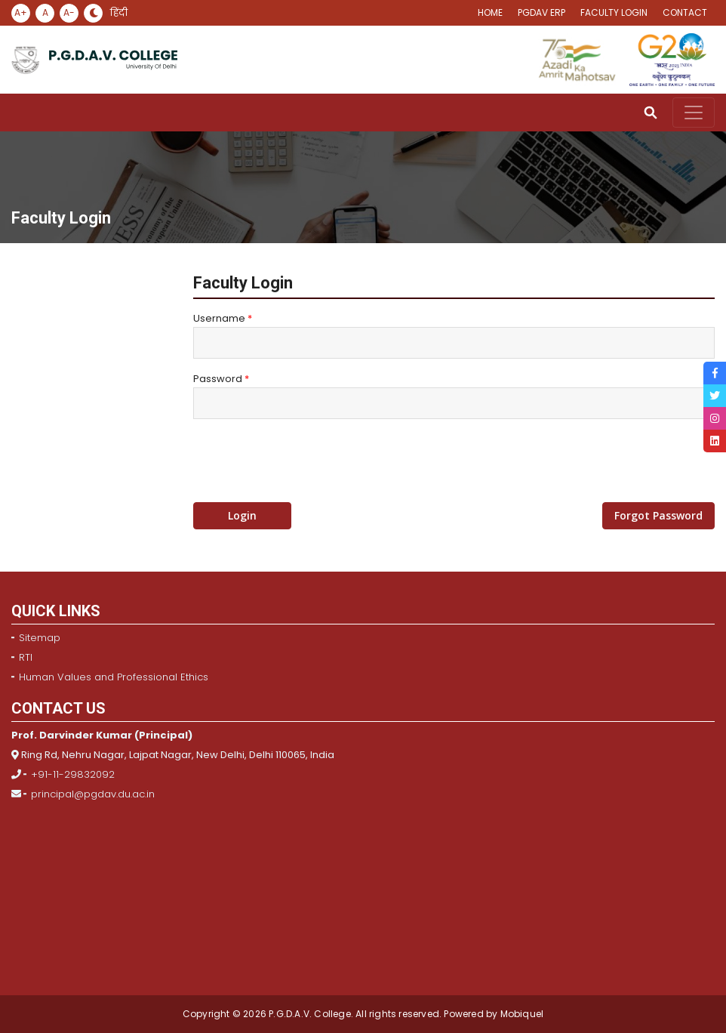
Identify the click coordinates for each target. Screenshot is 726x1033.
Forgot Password (658, 515)
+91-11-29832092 (73, 774)
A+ (20, 12)
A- (69, 12)
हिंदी (119, 12)
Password (221, 379)
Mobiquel (520, 1013)
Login (242, 515)
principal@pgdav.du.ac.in (93, 794)
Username (222, 318)
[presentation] (308, 460)
